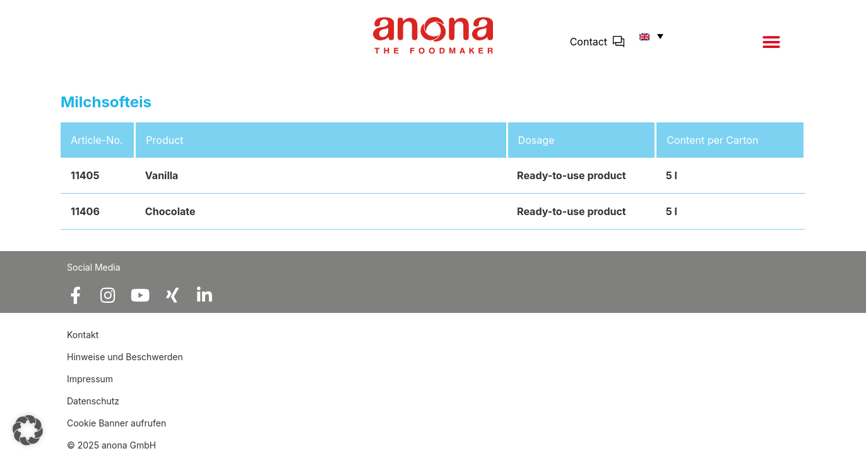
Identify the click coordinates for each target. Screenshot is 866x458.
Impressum (90, 378)
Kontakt (84, 334)
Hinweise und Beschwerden (125, 356)
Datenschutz (93, 401)
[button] (771, 42)
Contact (588, 41)
